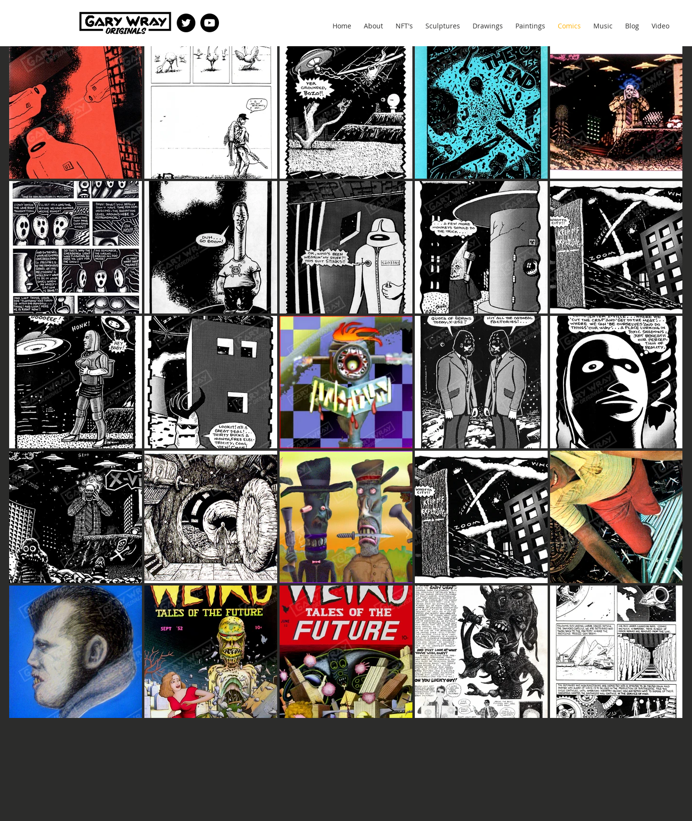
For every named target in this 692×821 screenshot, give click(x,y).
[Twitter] (186, 22)
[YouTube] (209, 22)
